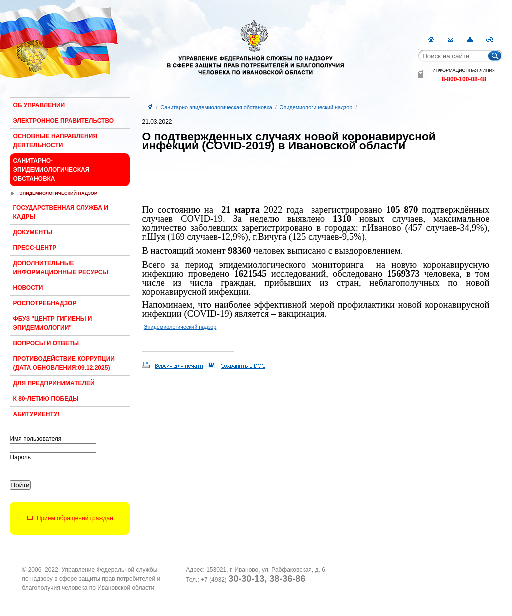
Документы (32, 232)
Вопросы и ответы (46, 343)
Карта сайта (470, 39)
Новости (28, 287)
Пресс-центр (34, 247)
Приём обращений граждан (75, 518)
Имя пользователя (36, 438)
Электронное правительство (63, 120)
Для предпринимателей (53, 383)
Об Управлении (39, 105)
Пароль (20, 457)
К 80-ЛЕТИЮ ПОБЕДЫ (45, 398)
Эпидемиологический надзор (59, 193)
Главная (431, 39)
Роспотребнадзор (44, 303)
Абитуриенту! (36, 414)
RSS (489, 39)
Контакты (451, 39)
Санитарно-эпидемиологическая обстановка (51, 169)
